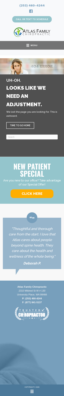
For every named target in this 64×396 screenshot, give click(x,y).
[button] (20, 125)
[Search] (32, 137)
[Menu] (32, 391)
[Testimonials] (32, 240)
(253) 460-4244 (32, 5)
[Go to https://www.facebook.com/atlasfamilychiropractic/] (31, 11)
